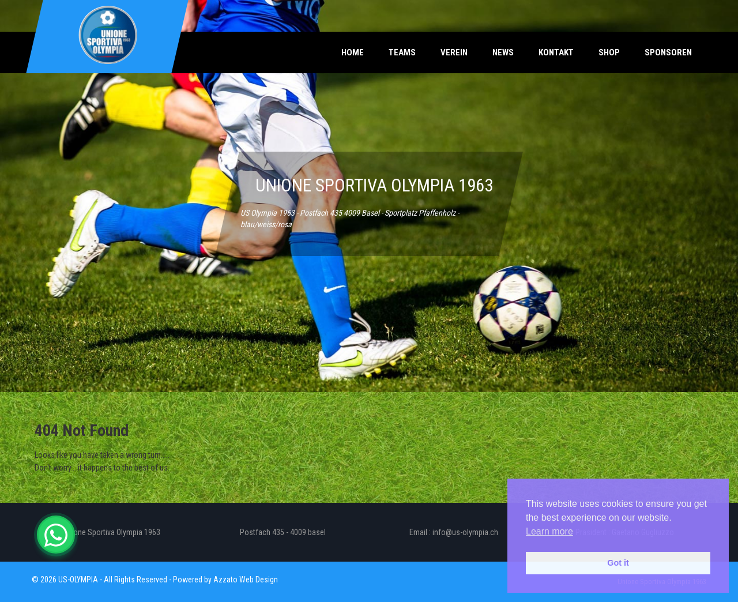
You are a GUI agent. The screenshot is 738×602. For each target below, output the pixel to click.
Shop (609, 52)
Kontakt (556, 52)
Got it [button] (618, 562)
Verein (454, 52)
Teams (402, 52)
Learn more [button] (549, 531)
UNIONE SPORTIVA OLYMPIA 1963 (374, 185)
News (503, 52)
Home (352, 52)
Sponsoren (668, 52)
